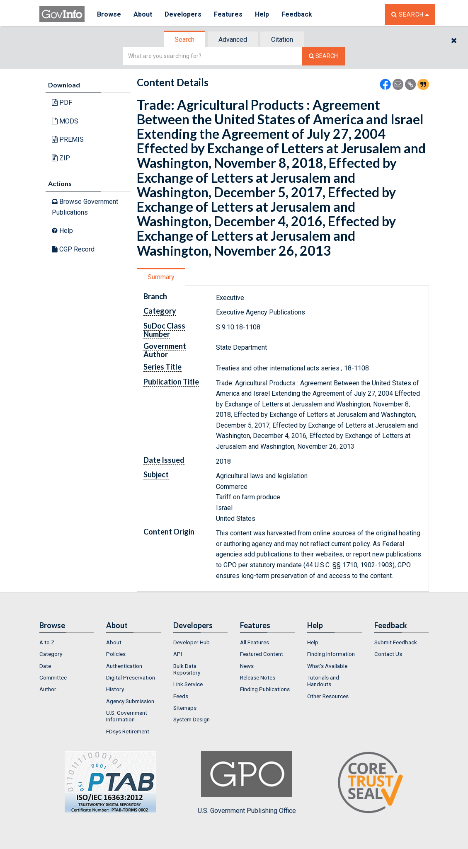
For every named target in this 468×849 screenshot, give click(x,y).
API (177, 654)
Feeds (180, 696)
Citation (282, 40)
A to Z (47, 642)
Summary (161, 277)
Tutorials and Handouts (323, 680)
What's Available (327, 666)
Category (50, 654)
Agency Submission (130, 701)
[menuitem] (66, 642)
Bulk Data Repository (186, 669)
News (247, 666)
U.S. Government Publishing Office (247, 783)
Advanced (232, 40)
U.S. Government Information (126, 716)
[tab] (185, 39)
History (115, 689)
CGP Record (73, 249)
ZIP (61, 158)
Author (47, 689)
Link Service (188, 684)
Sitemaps (184, 707)
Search (184, 40)
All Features (254, 642)
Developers (183, 14)
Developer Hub (191, 642)
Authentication (124, 666)
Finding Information (331, 654)
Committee (53, 677)
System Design (191, 719)
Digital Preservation (130, 677)
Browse (109, 14)
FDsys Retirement (127, 731)
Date (45, 666)
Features (228, 14)
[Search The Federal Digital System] (323, 56)
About (142, 14)
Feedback (296, 14)
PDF (62, 102)
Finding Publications (265, 689)
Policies (116, 654)
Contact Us (388, 654)
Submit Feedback (395, 642)
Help (262, 14)
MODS (65, 121)
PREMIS (68, 139)
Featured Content (261, 654)
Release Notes (257, 677)
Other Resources (328, 696)
